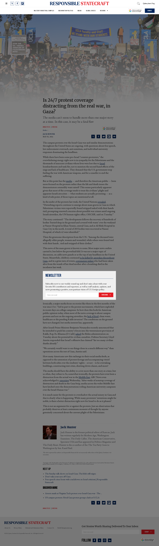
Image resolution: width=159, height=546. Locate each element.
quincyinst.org (149, 3)
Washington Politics (66, 11)
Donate (150, 11)
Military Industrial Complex (44, 11)
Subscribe (104, 295)
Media (80, 11)
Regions (103, 11)
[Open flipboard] (22, 3)
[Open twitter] (12, 3)
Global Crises (91, 11)
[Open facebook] (17, 3)
